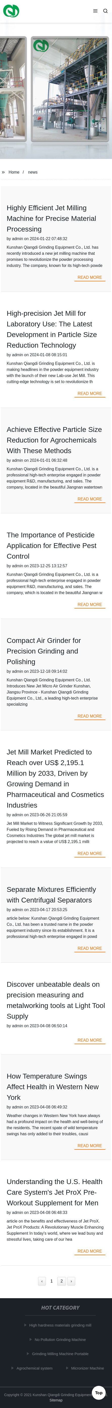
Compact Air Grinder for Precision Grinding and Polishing (44, 651)
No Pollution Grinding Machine (61, 1339)
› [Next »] (71, 1281)
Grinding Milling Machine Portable (61, 1354)
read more (90, 277)
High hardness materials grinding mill (61, 1325)
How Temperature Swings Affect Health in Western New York (53, 1086)
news (32, 172)
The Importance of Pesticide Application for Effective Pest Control (51, 545)
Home (14, 172)
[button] (95, 11)
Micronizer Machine (88, 1368)
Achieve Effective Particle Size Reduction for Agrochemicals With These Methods (54, 440)
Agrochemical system (35, 1368)
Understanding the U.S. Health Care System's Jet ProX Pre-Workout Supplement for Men (54, 1192)
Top (99, 1392)
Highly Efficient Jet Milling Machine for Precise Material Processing (51, 218)
